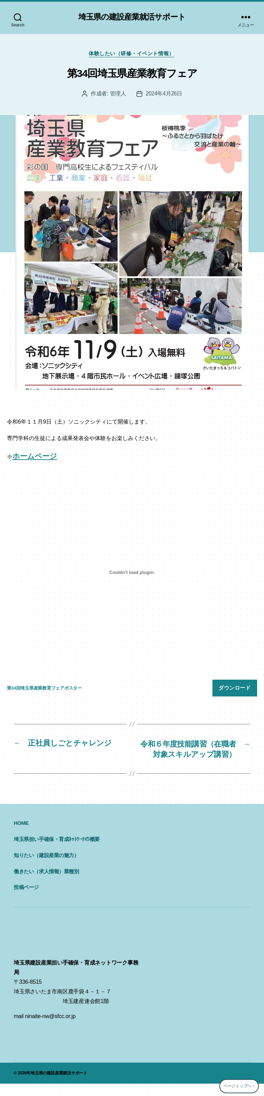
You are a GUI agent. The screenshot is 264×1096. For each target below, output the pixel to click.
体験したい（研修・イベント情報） (132, 54)
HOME (21, 835)
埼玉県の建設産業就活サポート (132, 17)
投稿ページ (26, 899)
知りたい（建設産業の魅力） (46, 867)
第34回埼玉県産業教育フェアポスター (44, 689)
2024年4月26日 (164, 94)
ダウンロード (235, 689)
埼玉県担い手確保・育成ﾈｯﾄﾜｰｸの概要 (57, 851)
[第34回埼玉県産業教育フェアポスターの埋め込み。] (132, 574)
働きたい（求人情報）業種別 (46, 883)
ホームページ (34, 457)
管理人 (118, 94)
